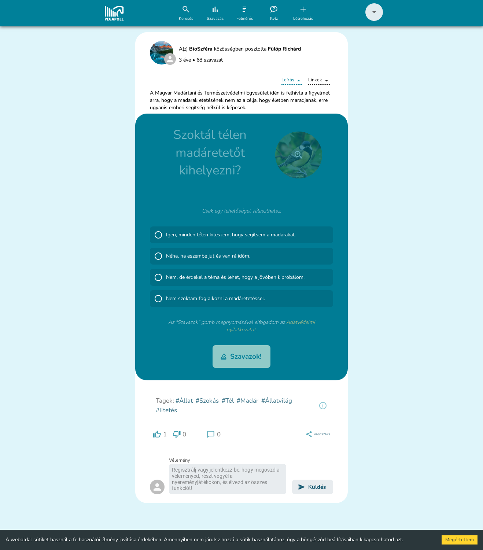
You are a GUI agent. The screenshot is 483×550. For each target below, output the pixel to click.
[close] (299, 155)
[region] (322, 405)
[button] (374, 19)
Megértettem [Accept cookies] (459, 539)
